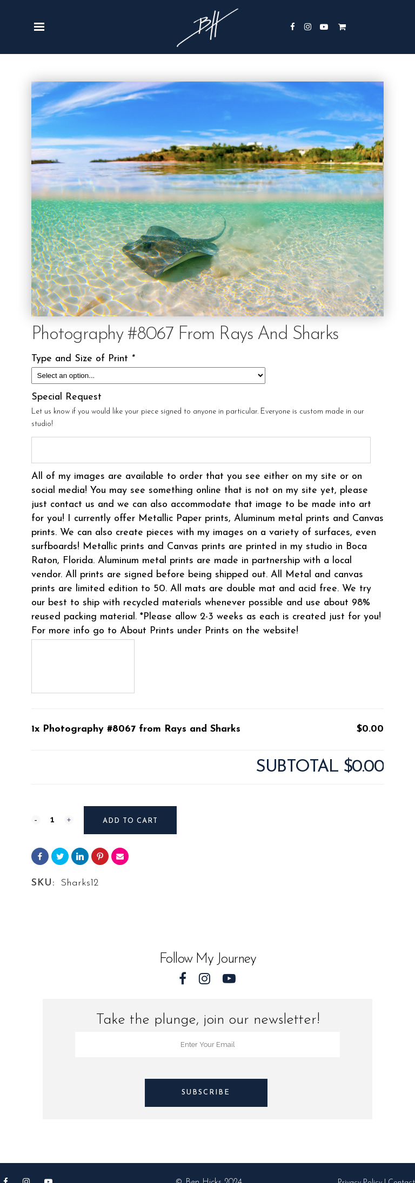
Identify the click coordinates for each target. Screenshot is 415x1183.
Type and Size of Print (84, 359)
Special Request (66, 397)
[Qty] (52, 819)
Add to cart (130, 820)
